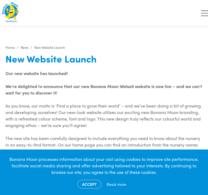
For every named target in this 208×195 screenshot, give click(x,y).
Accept (89, 184)
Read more (116, 184)
